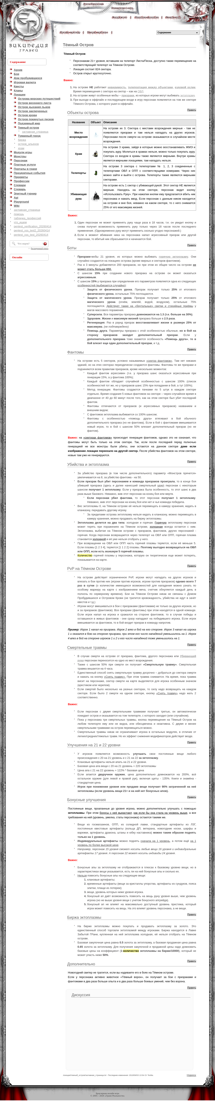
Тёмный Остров (78, 45)
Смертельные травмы (87, 647)
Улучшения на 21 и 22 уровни (93, 745)
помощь (19, 214)
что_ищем (20, 222)
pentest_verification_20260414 (32, 226)
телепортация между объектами (150, 87)
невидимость (117, 87)
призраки (127, 95)
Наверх (191, 1075)
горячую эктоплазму (173, 256)
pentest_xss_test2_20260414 (32, 230)
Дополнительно (81, 964)
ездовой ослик (185, 87)
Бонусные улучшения (86, 800)
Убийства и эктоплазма (88, 464)
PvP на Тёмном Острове (89, 568)
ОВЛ (140, 91)
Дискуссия (81, 995)
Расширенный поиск (39, 249)
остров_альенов (28, 144)
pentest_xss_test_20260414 (31, 234)
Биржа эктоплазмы (84, 917)
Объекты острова (83, 113)
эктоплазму (187, 95)
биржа (22, 139)
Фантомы (75, 352)
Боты (72, 248)
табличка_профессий (27, 218)
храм (21, 148)
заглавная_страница (35, 131)
